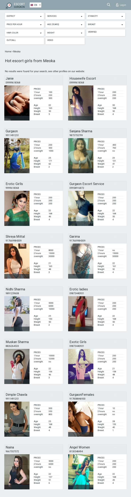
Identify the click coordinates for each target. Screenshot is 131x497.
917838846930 (77, 398)
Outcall (11, 40)
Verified (92, 32)
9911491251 (12, 135)
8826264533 (12, 346)
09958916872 (76, 187)
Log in (121, 5)
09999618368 (13, 82)
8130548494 (76, 451)
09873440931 (76, 293)
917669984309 (14, 240)
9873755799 (76, 135)
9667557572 (12, 451)
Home (8, 51)
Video (50, 40)
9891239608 (12, 293)
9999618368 (12, 187)
